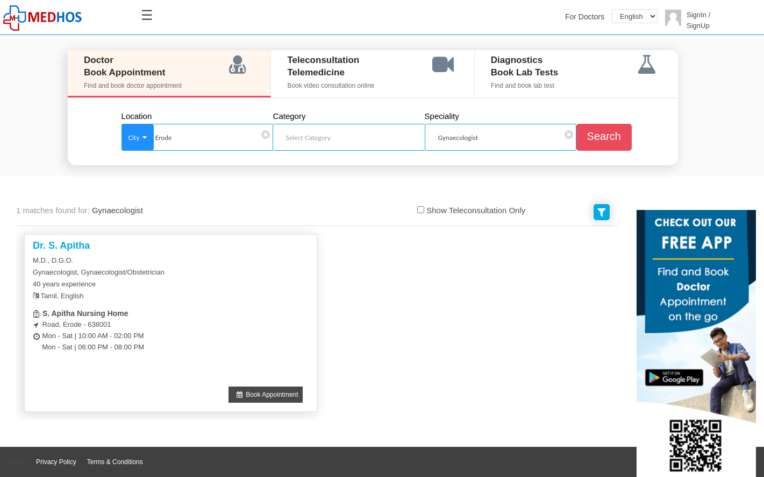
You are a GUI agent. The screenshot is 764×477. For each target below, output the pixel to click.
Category (289, 116)
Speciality (442, 116)
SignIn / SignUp (698, 20)
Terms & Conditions (115, 462)
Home (16, 462)
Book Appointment (265, 394)
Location (137, 116)
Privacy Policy (56, 462)
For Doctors (584, 16)
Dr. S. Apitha (61, 245)
